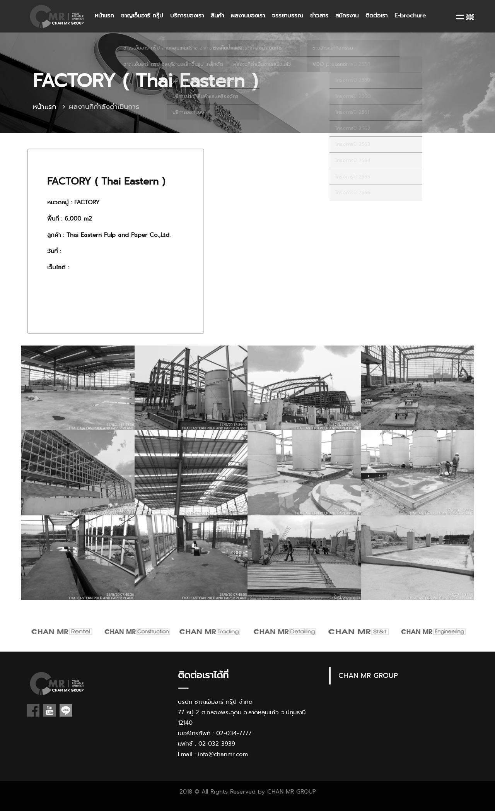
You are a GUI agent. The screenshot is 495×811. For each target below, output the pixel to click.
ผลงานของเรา (248, 15)
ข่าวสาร (319, 15)
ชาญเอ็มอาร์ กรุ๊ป (142, 15)
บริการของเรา (187, 15)
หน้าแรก (104, 15)
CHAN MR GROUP (368, 676)
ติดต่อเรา (376, 15)
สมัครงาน (346, 15)
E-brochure (410, 15)
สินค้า (217, 15)
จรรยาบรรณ (287, 15)
